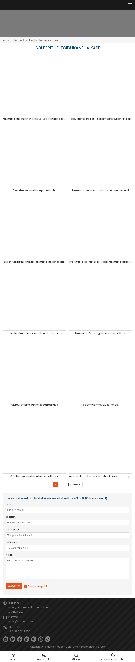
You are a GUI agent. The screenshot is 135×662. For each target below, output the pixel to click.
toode (18, 40)
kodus (6, 40)
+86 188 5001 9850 (19, 631)
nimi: (9, 504)
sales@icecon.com (20, 621)
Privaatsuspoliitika (39, 586)
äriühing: (11, 542)
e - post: (13, 530)
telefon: (11, 517)
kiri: (9, 555)
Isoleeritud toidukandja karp (43, 40)
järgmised (74, 484)
